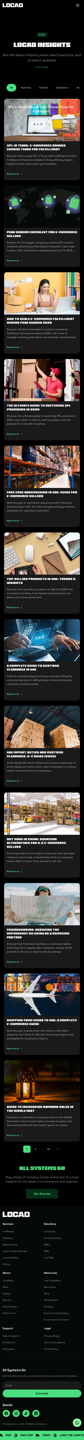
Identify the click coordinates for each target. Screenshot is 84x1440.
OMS (46, 1251)
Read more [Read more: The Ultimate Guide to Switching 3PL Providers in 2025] (14, 433)
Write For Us (9, 1313)
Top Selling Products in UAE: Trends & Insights (41, 581)
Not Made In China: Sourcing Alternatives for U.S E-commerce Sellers (36, 843)
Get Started (42, 1194)
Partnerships (51, 1300)
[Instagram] (16, 1413)
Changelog (9, 1349)
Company (8, 1280)
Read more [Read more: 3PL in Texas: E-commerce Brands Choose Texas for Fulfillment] (14, 173)
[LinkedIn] (36, 1413)
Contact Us (9, 1342)
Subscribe (42, 1393)
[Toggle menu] (77, 5)
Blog (46, 1293)
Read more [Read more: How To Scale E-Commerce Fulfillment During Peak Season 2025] (14, 347)
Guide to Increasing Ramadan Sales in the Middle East (40, 1108)
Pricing (6, 1264)
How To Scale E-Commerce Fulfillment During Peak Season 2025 (40, 320)
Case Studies (10, 1306)
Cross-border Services (15, 1251)
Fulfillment (8, 1231)
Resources (50, 1287)
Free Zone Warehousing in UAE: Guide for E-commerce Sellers (42, 494)
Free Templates (52, 1280)
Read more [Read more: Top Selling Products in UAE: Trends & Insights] (14, 607)
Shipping (8, 1238)
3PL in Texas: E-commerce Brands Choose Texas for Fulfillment (36, 147)
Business (26, 87)
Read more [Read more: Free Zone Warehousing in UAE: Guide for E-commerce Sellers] (14, 520)
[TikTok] (26, 1413)
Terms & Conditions (54, 1342)
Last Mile (49, 1257)
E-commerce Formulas (56, 1319)
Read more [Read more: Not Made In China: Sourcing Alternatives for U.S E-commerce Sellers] (14, 871)
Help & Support (11, 1335)
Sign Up (7, 1300)
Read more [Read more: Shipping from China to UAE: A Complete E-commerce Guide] (14, 1048)
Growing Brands (52, 1238)
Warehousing (10, 1244)
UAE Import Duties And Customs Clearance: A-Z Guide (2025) (35, 754)
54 (48, 1149)
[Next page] (57, 1149)
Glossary (48, 1306)
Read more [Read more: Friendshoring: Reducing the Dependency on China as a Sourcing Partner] (14, 961)
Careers (7, 1293)
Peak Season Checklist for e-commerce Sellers (42, 234)
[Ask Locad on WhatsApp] (77, 1422)
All (11, 87)
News (5, 1287)
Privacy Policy (51, 1335)
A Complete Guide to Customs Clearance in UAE (33, 667)
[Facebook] (6, 1413)
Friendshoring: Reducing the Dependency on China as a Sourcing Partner (38, 933)
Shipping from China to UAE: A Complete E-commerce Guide (42, 1022)
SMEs (47, 1244)
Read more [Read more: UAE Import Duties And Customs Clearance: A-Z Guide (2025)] (14, 780)
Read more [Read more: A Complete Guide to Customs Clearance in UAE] (14, 694)
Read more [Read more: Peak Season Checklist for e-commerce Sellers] (14, 260)
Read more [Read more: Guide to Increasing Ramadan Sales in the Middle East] (14, 1135)
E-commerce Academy (56, 1313)
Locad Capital (10, 1257)
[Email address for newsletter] (42, 1385)
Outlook (43, 87)
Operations (62, 87)
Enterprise (49, 1231)
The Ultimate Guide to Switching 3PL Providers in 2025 (39, 407)
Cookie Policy (51, 1349)
